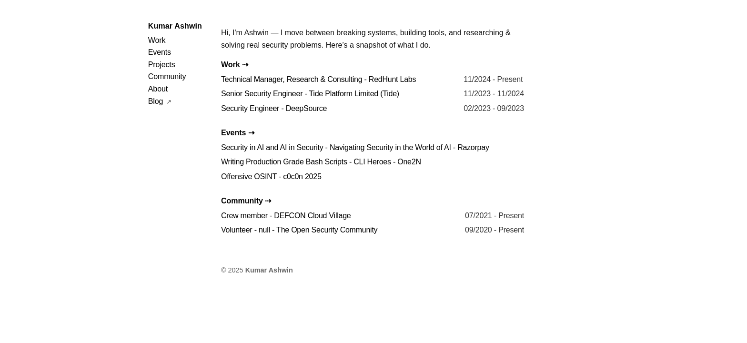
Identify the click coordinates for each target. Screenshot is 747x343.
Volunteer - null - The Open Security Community (299, 230)
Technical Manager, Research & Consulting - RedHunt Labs (318, 79)
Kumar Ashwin (175, 26)
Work (156, 40)
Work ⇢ (234, 65)
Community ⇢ (246, 201)
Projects (161, 65)
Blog (156, 101)
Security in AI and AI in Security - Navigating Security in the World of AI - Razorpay (355, 147)
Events (159, 52)
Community (167, 76)
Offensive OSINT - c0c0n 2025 (271, 176)
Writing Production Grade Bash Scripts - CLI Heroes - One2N (321, 162)
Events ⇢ (237, 133)
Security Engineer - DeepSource (274, 108)
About (158, 89)
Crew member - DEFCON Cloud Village (286, 216)
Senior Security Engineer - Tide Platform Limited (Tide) (310, 94)
